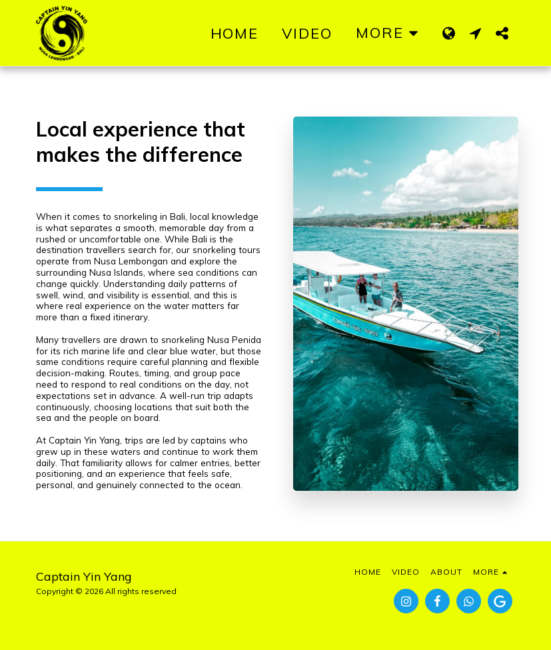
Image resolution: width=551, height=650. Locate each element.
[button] (475, 33)
